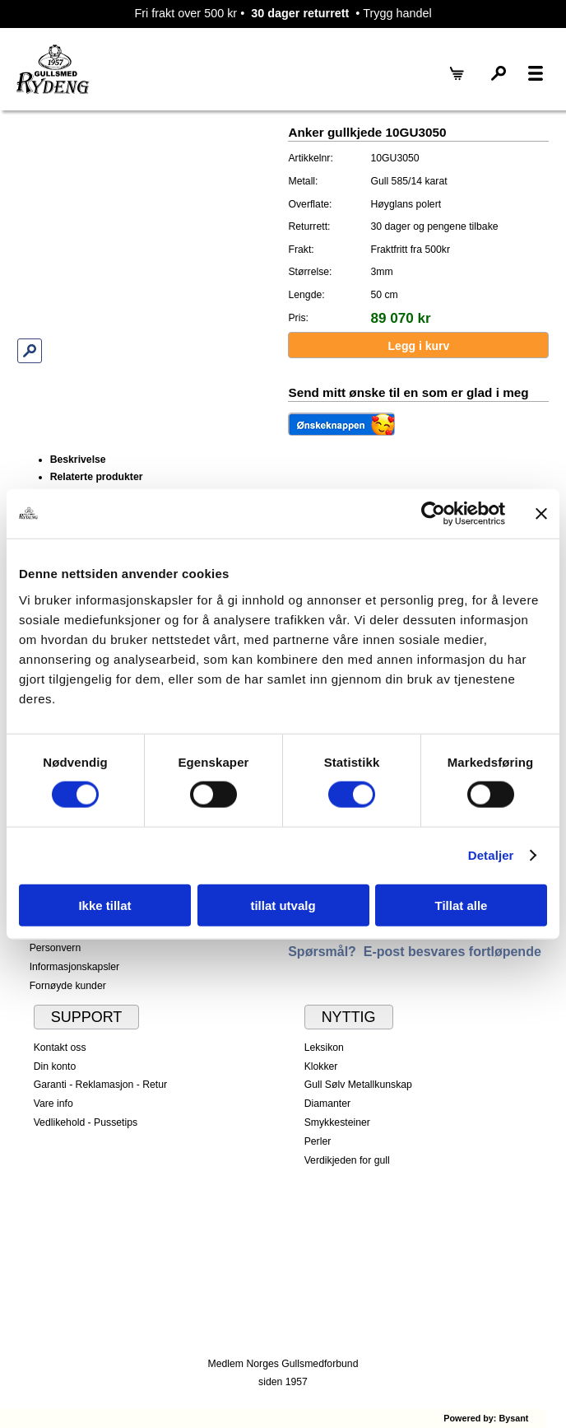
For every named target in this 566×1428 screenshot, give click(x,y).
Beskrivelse (78, 459)
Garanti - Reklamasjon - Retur (101, 1084)
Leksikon (324, 1047)
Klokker (321, 1066)
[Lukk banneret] (541, 514)
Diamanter (327, 1103)
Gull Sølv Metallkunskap (358, 1084)
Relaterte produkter (96, 477)
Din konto (55, 1066)
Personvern (55, 948)
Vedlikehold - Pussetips (86, 1122)
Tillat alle (461, 905)
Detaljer (491, 855)
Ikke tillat (104, 905)
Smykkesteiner (337, 1122)
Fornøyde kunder (68, 986)
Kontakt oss (60, 1047)
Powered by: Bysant (485, 1418)
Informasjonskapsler (74, 967)
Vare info (53, 1103)
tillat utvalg (282, 905)
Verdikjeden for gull (347, 1160)
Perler (318, 1141)
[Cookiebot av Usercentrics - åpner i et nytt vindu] (433, 514)
